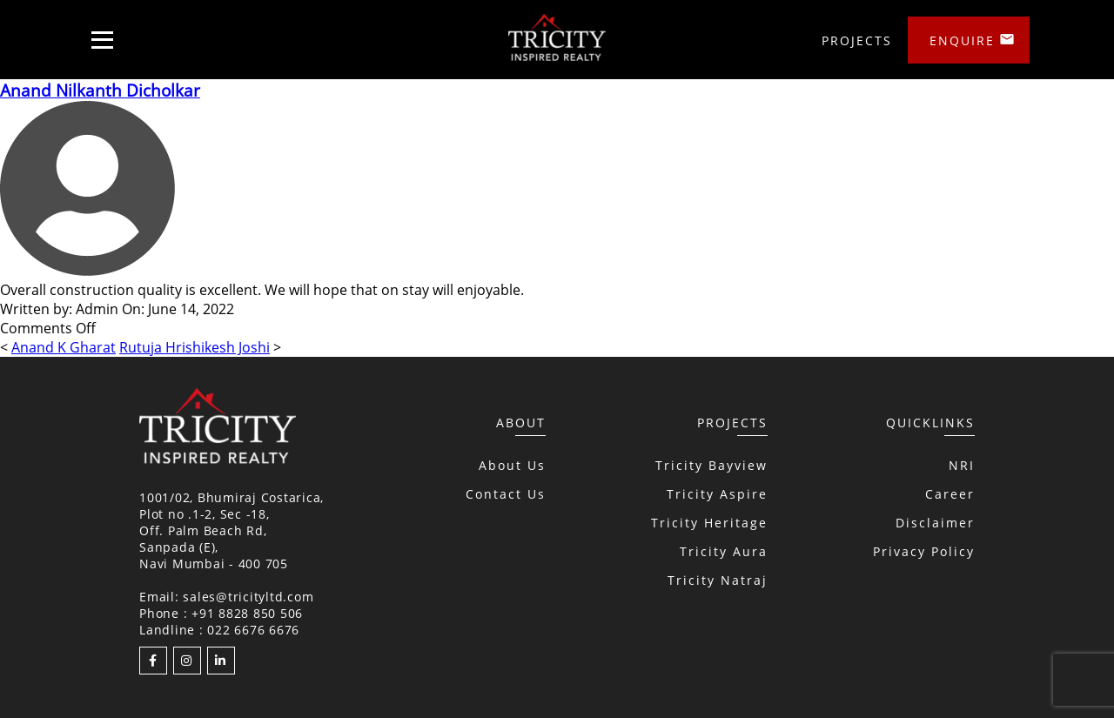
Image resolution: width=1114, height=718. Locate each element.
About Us (512, 465)
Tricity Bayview (711, 465)
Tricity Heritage (709, 522)
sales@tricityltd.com (248, 596)
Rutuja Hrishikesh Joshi (194, 347)
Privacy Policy (924, 551)
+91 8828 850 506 (247, 613)
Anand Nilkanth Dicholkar (100, 90)
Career (950, 494)
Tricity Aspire (717, 494)
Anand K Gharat (63, 347)
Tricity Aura (724, 551)
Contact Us (506, 494)
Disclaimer (935, 522)
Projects (857, 40)
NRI (962, 465)
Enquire (962, 40)
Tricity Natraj (718, 580)
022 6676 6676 (253, 629)
